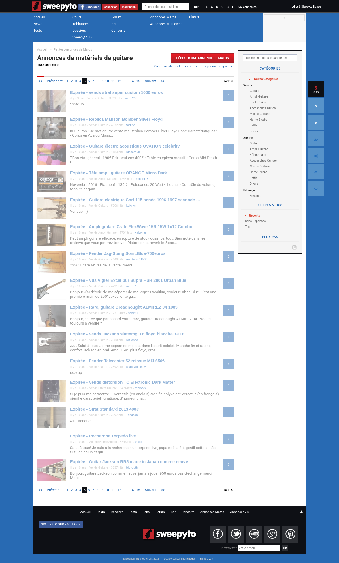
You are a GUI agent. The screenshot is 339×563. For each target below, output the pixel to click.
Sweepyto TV (82, 37)
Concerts (118, 31)
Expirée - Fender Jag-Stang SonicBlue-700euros (118, 253)
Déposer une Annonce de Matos (202, 58)
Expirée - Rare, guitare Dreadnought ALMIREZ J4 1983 (124, 307)
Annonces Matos (163, 17)
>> (163, 81)
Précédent (55, 81)
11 (113, 81)
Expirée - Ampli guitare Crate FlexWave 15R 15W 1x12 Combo (131, 226)
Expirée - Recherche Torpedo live (103, 436)
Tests (37, 31)
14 (132, 81)
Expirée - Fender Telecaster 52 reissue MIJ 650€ (117, 361)
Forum (116, 17)
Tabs (146, 512)
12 (119, 81)
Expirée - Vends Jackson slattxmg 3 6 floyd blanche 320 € (127, 334)
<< (40, 81)
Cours (77, 17)
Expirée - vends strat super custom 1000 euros (116, 92)
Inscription (129, 6)
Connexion (92, 6)
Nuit (196, 6)
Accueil (39, 17)
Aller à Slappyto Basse (306, 6)
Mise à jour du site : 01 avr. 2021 (141, 558)
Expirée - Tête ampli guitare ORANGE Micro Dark (118, 173)
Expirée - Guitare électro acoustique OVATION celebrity (125, 146)
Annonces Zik (239, 512)
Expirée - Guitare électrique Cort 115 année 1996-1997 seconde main (135, 199)
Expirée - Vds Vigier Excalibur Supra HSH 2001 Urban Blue (128, 280)
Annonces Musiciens (166, 24)
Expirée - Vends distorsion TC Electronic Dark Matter (122, 382)
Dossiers (79, 31)
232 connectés (247, 6)
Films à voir (206, 558)
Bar (113, 24)
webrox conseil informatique (179, 558)
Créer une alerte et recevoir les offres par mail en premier (194, 66)
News (37, 24)
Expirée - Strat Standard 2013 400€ (104, 409)
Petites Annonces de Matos (73, 49)
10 (107, 81)
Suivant (151, 81)
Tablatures (80, 24)
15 (138, 81)
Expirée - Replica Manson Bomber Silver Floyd (116, 119)
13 (126, 81)
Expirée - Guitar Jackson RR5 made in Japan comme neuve (129, 461)
